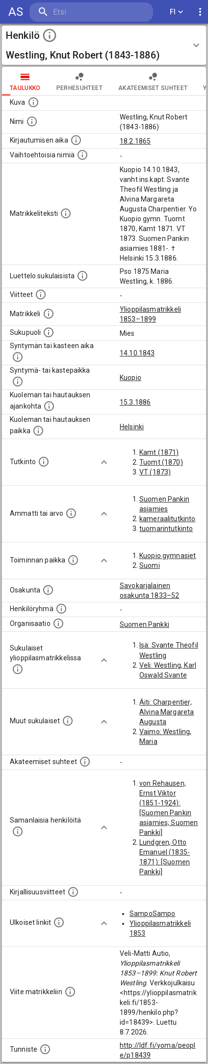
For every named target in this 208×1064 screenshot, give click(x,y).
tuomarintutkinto (166, 528)
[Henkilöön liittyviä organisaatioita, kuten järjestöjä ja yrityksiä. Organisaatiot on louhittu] (58, 623)
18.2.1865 (135, 141)
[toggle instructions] (49, 35)
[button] (104, 45)
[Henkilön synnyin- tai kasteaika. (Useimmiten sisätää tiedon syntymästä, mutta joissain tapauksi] (18, 357)
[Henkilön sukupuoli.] (48, 332)
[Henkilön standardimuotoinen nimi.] (32, 121)
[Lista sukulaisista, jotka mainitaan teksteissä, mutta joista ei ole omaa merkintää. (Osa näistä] (68, 721)
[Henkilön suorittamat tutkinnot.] (44, 462)
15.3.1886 (135, 402)
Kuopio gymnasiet (167, 556)
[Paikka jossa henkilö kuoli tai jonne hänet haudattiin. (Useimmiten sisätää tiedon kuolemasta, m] (38, 431)
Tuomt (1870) (161, 462)
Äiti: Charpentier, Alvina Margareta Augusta (166, 712)
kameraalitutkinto (167, 519)
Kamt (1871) (159, 452)
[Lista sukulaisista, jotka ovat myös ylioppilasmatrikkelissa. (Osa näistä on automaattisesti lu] (18, 669)
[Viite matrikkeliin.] (70, 992)
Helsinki (132, 427)
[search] (88, 12)
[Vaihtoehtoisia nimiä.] (82, 155)
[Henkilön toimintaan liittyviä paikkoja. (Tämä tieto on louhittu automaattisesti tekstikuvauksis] (73, 560)
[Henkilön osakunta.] (48, 590)
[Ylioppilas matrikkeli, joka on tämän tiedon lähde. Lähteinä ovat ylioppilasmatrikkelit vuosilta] (48, 314)
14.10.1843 (137, 353)
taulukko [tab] (25, 81)
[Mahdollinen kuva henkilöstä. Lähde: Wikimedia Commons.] (33, 102)
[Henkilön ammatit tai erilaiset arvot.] (71, 513)
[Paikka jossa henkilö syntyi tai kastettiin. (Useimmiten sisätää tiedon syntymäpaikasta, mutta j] (18, 381)
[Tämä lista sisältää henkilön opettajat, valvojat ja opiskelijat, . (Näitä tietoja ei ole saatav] (85, 761)
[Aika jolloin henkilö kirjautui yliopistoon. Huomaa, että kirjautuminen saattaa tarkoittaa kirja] (76, 140)
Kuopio (130, 378)
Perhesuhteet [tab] (79, 81)
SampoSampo (153, 913)
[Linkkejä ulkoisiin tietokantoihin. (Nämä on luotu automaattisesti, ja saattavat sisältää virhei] (59, 922)
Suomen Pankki (144, 624)
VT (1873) (155, 472)
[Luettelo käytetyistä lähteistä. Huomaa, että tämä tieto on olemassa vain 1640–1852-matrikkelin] (41, 294)
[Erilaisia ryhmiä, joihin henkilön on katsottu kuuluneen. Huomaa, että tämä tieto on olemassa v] (61, 609)
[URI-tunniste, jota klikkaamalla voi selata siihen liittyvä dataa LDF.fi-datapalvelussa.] (45, 1049)
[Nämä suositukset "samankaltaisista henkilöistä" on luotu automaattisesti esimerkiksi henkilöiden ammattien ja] (18, 831)
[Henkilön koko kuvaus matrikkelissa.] (66, 213)
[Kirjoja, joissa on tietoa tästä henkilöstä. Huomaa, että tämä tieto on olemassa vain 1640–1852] (73, 892)
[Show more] (104, 462)
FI (176, 12)
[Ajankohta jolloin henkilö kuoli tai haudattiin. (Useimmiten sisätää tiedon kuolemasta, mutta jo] (49, 406)
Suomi (149, 565)
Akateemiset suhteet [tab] (153, 81)
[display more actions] (200, 12)
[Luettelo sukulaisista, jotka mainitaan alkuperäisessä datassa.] (82, 276)
